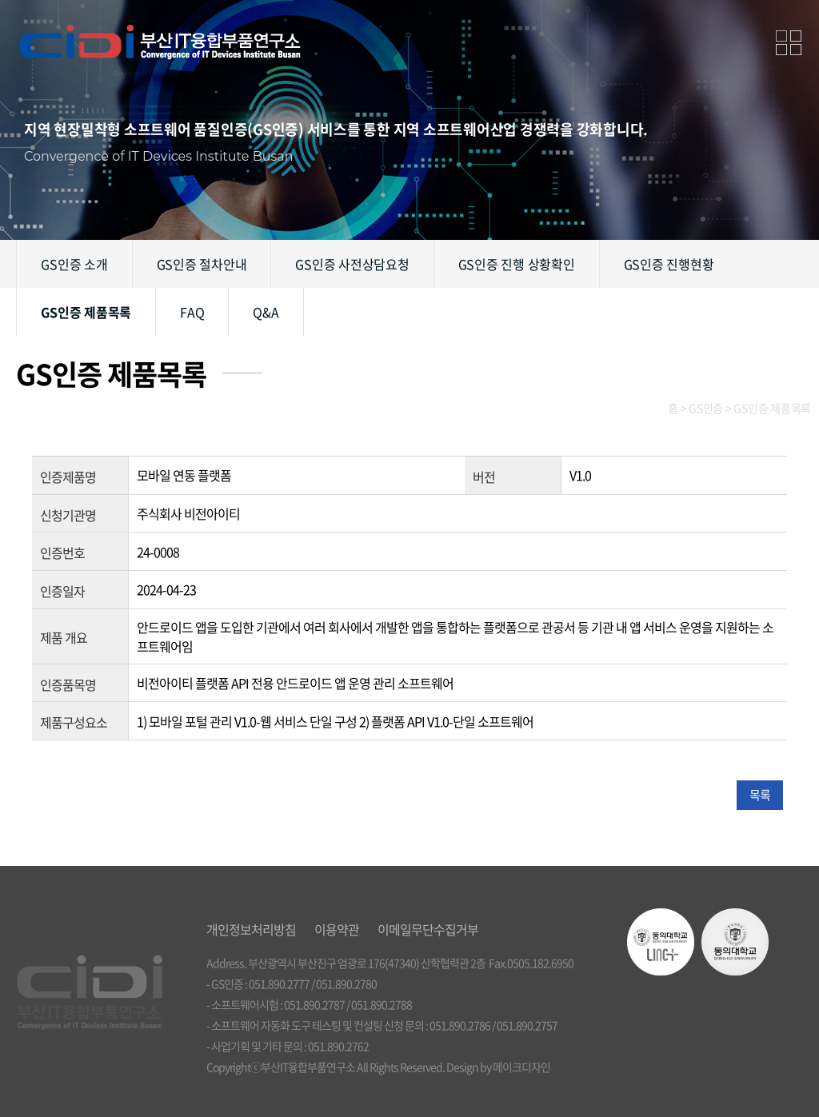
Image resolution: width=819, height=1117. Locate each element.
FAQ (192, 311)
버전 (484, 476)
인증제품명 (68, 476)
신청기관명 (68, 514)
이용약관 (336, 929)
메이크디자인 (521, 1067)
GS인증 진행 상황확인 (516, 263)
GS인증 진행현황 (669, 263)
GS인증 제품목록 (86, 311)
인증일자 (62, 590)
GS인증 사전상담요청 (352, 263)
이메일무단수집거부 (428, 929)
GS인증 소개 (74, 263)
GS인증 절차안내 (202, 263)
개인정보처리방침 (251, 929)
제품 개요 (63, 637)
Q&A (265, 311)
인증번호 (62, 552)
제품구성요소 (73, 722)
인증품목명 (68, 683)
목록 (759, 795)
